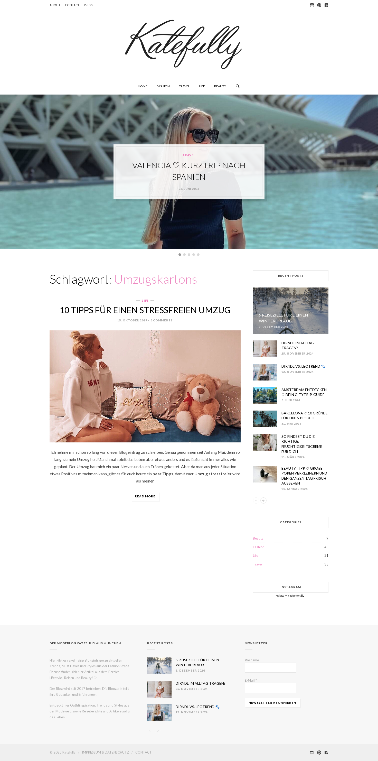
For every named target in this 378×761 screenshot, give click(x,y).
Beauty (220, 86)
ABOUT (55, 5)
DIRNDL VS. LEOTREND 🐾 (303, 366)
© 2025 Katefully (62, 752)
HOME (142, 86)
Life (202, 86)
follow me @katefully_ (291, 596)
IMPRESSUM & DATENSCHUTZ (105, 752)
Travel (184, 86)
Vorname (252, 660)
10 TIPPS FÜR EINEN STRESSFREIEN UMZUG (145, 310)
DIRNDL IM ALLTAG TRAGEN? (200, 683)
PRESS (88, 5)
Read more (147, 497)
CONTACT (72, 5)
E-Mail (251, 680)
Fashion (163, 86)
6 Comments (161, 320)
